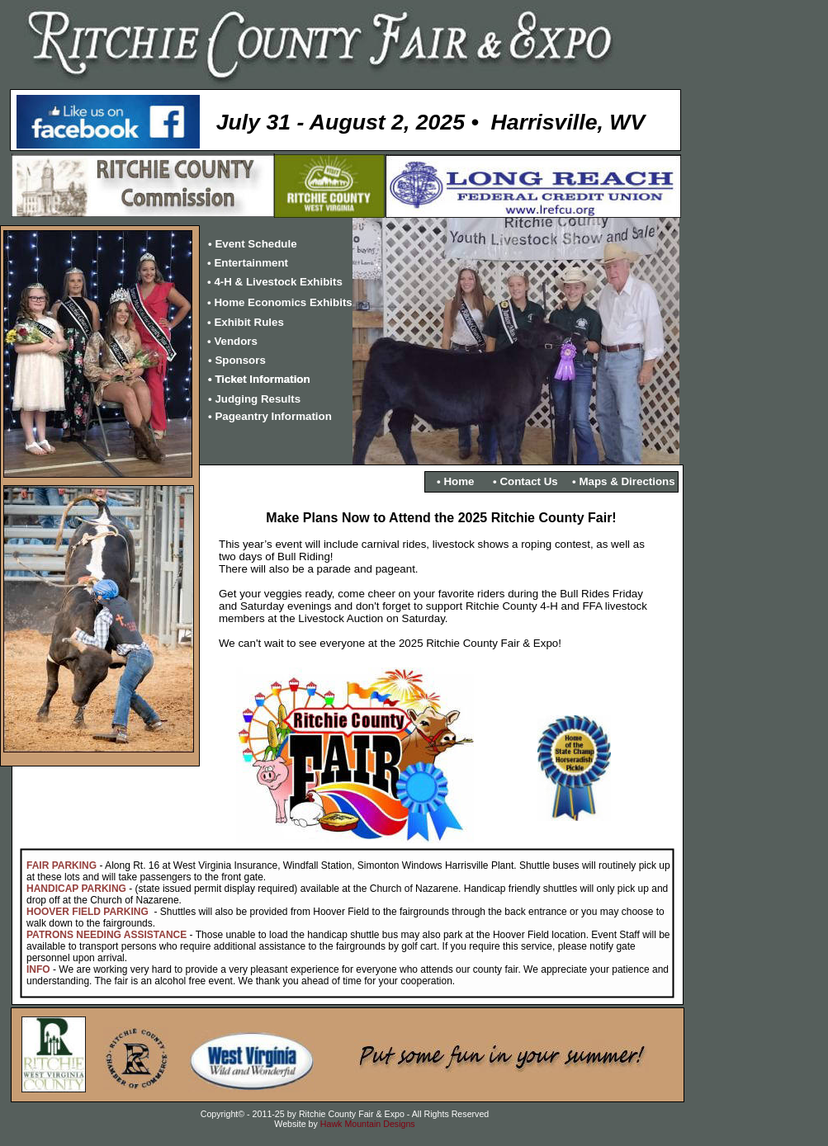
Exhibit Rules (248, 322)
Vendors (236, 341)
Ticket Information (262, 379)
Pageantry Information (273, 416)
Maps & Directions (626, 481)
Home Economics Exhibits (283, 302)
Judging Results (257, 399)
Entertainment (251, 263)
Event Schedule (255, 244)
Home (458, 481)
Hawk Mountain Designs (367, 1124)
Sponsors (240, 360)
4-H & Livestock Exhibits (278, 282)
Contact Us (528, 481)
